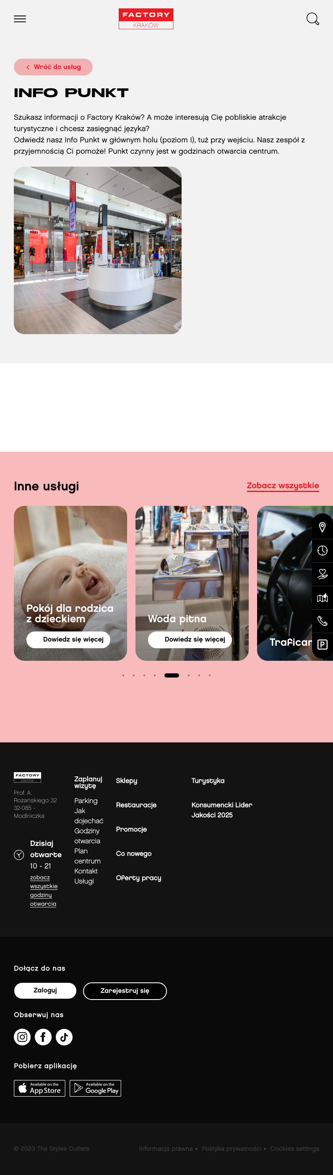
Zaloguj (45, 990)
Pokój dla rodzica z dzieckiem (70, 614)
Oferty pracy (138, 878)
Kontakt (85, 871)
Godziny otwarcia (87, 836)
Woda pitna (177, 619)
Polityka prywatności (231, 1149)
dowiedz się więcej (73, 639)
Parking (85, 801)
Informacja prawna (166, 1149)
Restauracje (136, 805)
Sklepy (126, 781)
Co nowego (134, 854)
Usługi (84, 882)
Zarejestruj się (125, 991)
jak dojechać (88, 816)
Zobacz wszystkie (283, 486)
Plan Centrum (87, 856)
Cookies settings (295, 1149)
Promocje (131, 830)
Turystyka (208, 781)
